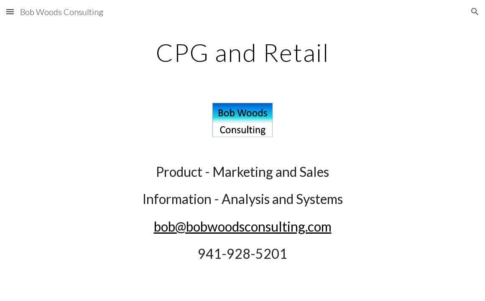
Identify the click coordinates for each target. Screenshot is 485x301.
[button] (10, 11)
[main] (242, 52)
